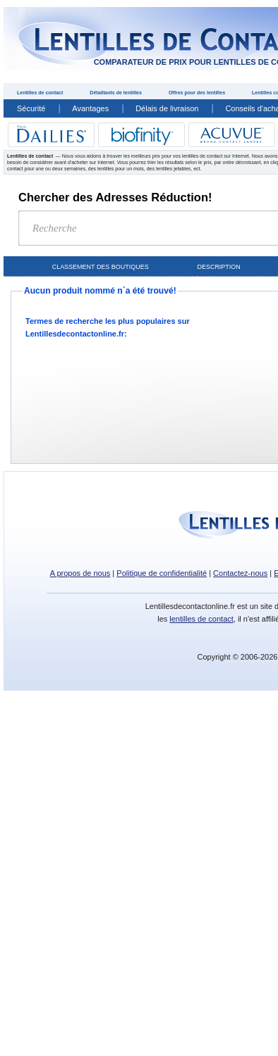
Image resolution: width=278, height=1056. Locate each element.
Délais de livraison (166, 108)
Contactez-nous (240, 573)
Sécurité (31, 108)
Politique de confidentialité (161, 573)
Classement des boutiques (100, 266)
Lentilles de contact (40, 92)
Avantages (90, 108)
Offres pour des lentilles (197, 92)
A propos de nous (80, 573)
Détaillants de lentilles (116, 92)
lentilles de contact (201, 619)
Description (218, 266)
